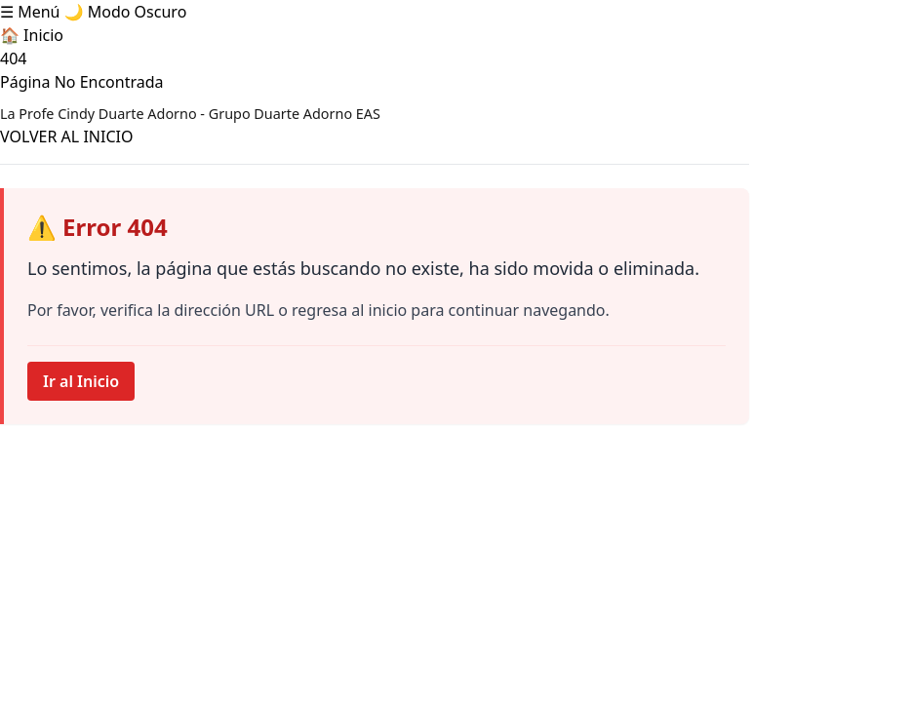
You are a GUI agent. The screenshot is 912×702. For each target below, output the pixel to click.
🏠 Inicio (31, 35)
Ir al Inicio (81, 381)
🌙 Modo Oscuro (125, 11)
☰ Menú (29, 11)
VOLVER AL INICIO (66, 136)
